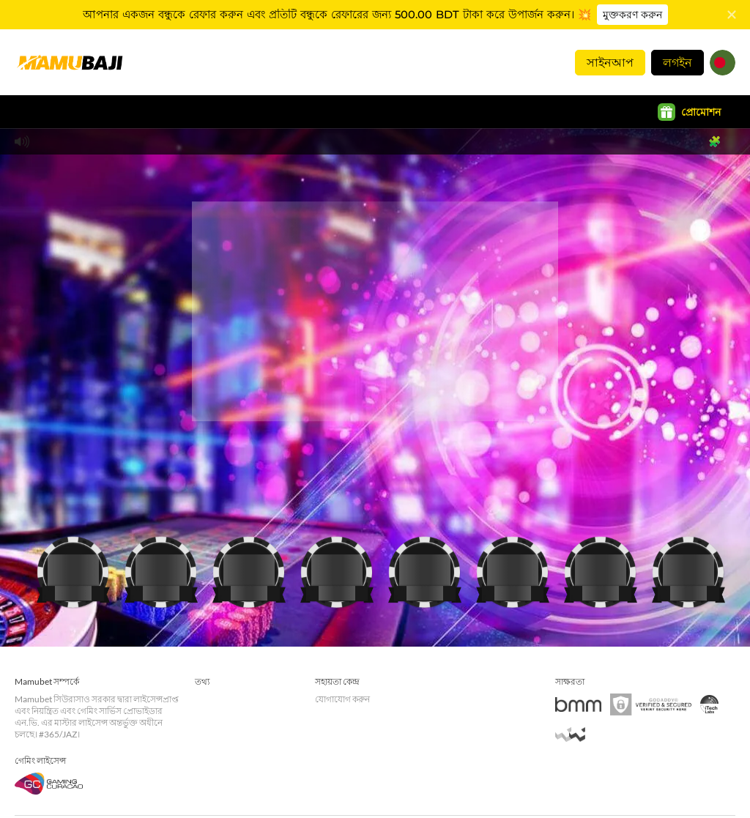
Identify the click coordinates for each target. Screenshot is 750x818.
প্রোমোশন (689, 112)
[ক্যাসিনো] (73, 567)
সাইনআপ (610, 62)
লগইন (677, 62)
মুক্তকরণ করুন (629, 15)
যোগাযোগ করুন (342, 696)
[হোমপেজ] (70, 62)
